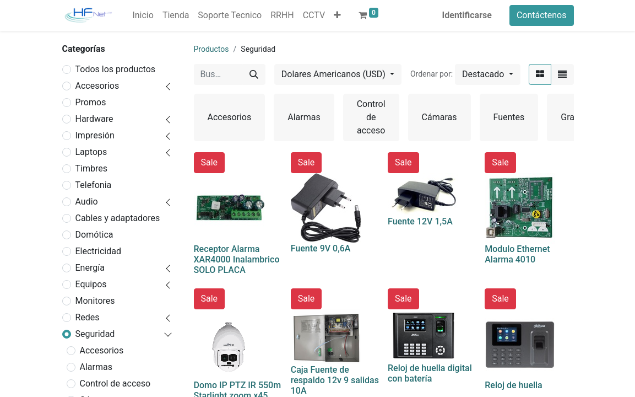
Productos (211, 49)
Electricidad (98, 251)
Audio (86, 201)
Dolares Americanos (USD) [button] (334, 74)
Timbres (91, 168)
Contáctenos (542, 15)
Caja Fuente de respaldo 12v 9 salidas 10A (335, 380)
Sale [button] (209, 162)
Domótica (94, 234)
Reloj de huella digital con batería (430, 373)
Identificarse (467, 15)
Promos (90, 102)
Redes (87, 317)
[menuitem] (143, 15)
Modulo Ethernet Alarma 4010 (517, 254)
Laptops (91, 152)
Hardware (94, 119)
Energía (90, 267)
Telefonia (93, 185)
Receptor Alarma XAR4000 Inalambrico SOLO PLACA (237, 259)
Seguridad (95, 334)
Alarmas (96, 367)
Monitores (95, 301)
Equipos (91, 284)
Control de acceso (115, 383)
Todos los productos (115, 69)
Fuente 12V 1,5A (420, 221)
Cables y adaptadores (117, 218)
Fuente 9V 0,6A (321, 248)
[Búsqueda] (253, 74)
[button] (337, 15)
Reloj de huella (513, 385)
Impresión (95, 135)
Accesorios (97, 86)
